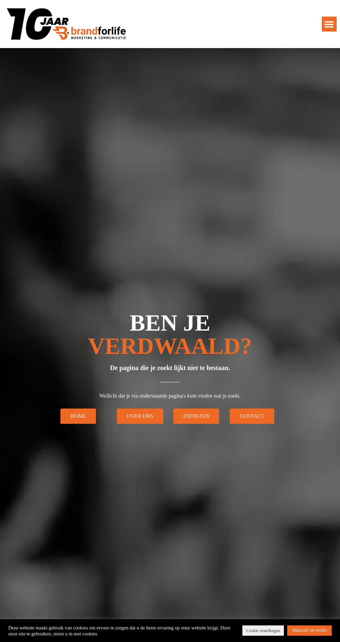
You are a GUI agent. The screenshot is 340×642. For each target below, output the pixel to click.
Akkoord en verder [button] (309, 630)
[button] (329, 24)
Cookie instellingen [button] (263, 630)
